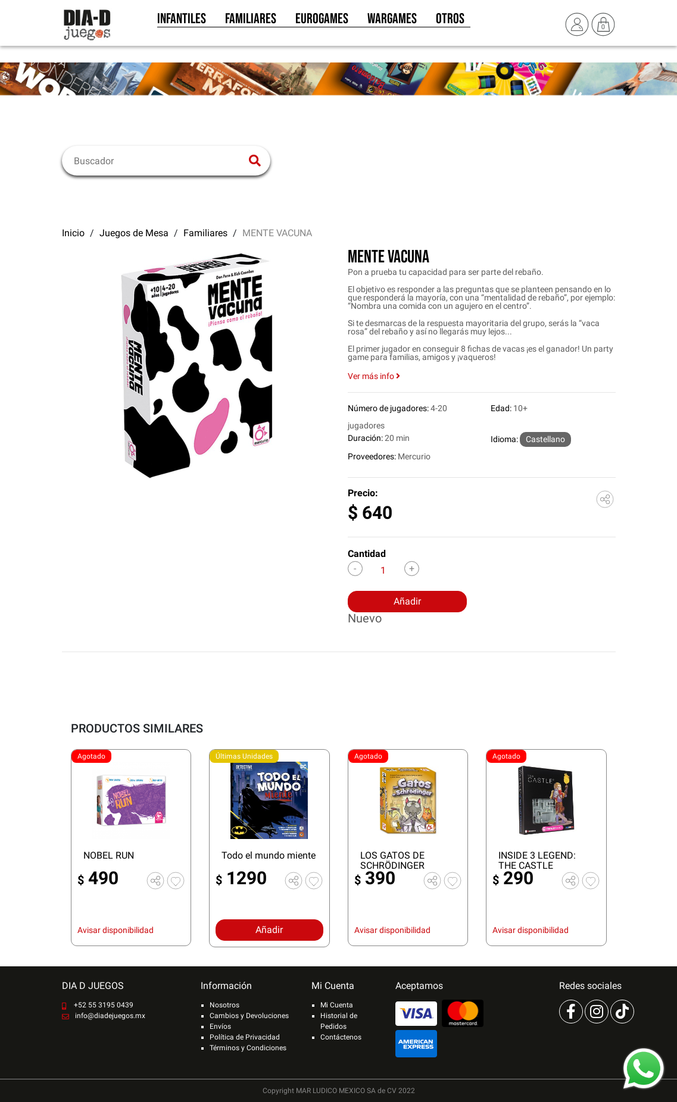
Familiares (250, 22)
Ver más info (374, 376)
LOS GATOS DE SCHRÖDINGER (392, 860)
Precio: (363, 493)
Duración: (365, 438)
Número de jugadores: (388, 408)
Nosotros (224, 1005)
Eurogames (321, 22)
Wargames (392, 22)
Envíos (220, 1026)
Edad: (501, 408)
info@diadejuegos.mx (110, 1016)
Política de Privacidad (245, 1037)
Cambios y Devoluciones (249, 1016)
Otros (450, 22)
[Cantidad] (383, 570)
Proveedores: (372, 456)
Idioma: (504, 439)
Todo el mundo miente (268, 855)
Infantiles (181, 22)
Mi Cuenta (336, 1005)
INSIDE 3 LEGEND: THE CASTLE (537, 860)
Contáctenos (340, 1037)
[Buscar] (159, 161)
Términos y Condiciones (248, 1048)
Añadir (407, 601)
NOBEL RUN (108, 855)
